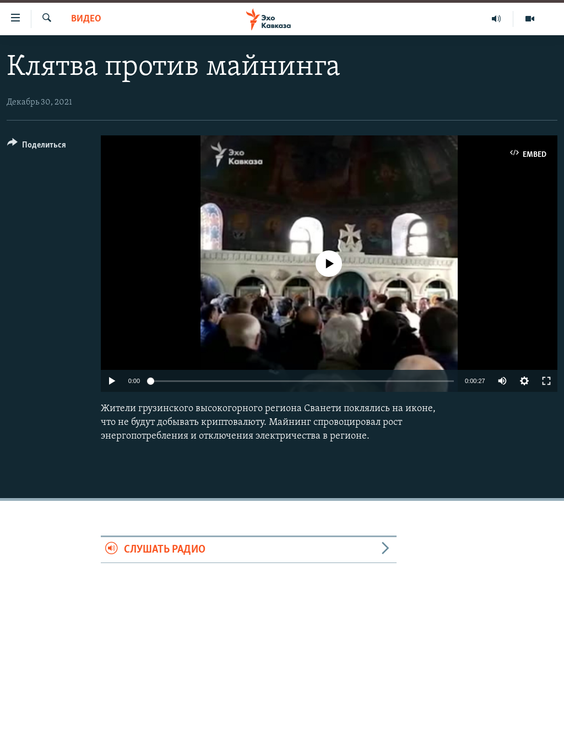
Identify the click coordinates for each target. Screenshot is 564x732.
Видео (86, 19)
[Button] (36, 146)
